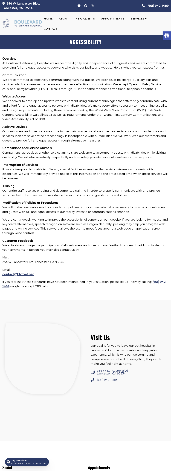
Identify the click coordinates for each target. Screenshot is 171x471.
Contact (50, 28)
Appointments (112, 18)
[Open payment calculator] (27, 462)
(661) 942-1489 (158, 6)
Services (137, 18)
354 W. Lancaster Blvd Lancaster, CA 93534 (112, 372)
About (64, 18)
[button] (167, 35)
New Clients (85, 18)
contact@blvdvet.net (18, 274)
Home (48, 18)
